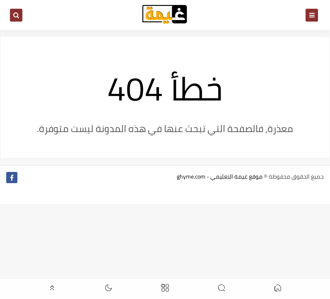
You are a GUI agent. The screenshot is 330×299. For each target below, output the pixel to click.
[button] (278, 289)
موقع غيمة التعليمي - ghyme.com (220, 176)
